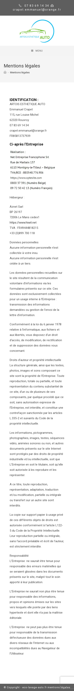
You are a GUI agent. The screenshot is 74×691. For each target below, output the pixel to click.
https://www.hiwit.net (23, 222)
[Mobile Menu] (37, 51)
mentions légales (59, 687)
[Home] (5, 72)
